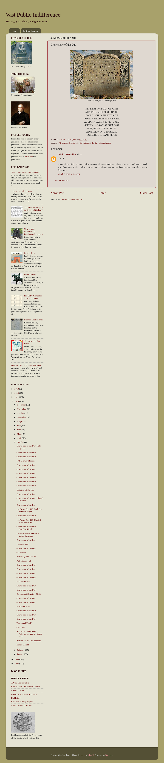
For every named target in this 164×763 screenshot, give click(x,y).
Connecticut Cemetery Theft (29, 594)
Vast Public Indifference (33, 15)
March (20, 442)
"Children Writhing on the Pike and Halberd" (33, 208)
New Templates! (23, 581)
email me (29, 156)
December (21, 405)
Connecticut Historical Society (24, 694)
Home (15, 31)
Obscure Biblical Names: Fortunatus (26, 365)
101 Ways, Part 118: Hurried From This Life (29, 521)
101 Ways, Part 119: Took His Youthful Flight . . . (29, 510)
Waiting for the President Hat (29, 640)
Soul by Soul (29, 253)
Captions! (21, 627)
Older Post (146, 193)
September (22, 417)
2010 (16, 401)
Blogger (108, 755)
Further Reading (30, 31)
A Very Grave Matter (20, 683)
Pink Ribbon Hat (24, 561)
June (19, 430)
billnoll (91, 755)
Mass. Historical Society (21, 705)
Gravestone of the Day (26, 452)
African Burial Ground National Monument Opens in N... (29, 634)
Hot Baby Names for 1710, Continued (33, 297)
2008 (16, 663)
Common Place (17, 690)
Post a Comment (62, 180)
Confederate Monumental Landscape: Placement (33, 231)
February (21, 650)
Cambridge (74, 143)
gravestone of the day (89, 143)
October (20, 413)
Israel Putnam (30, 274)
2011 (16, 397)
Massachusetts (105, 143)
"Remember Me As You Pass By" (25, 172)
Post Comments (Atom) (72, 199)
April (19, 438)
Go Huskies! (22, 552)
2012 (16, 393)
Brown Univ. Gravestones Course (25, 686)
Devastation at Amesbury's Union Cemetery (28, 534)
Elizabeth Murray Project (22, 701)
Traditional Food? (24, 623)
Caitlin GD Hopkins (67, 154)
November (21, 409)
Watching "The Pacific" (27, 556)
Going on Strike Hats (25, 490)
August (20, 421)
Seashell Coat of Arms (33, 320)
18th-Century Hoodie (26, 461)
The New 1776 (23, 544)
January (20, 654)
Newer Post (57, 193)
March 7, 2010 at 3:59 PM (69, 174)
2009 (16, 659)
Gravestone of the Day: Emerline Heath (26, 527)
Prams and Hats (23, 606)
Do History (16, 698)
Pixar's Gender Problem (23, 191)
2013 (16, 389)
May (19, 434)
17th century (62, 143)
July (19, 425)
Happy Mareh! (23, 645)
